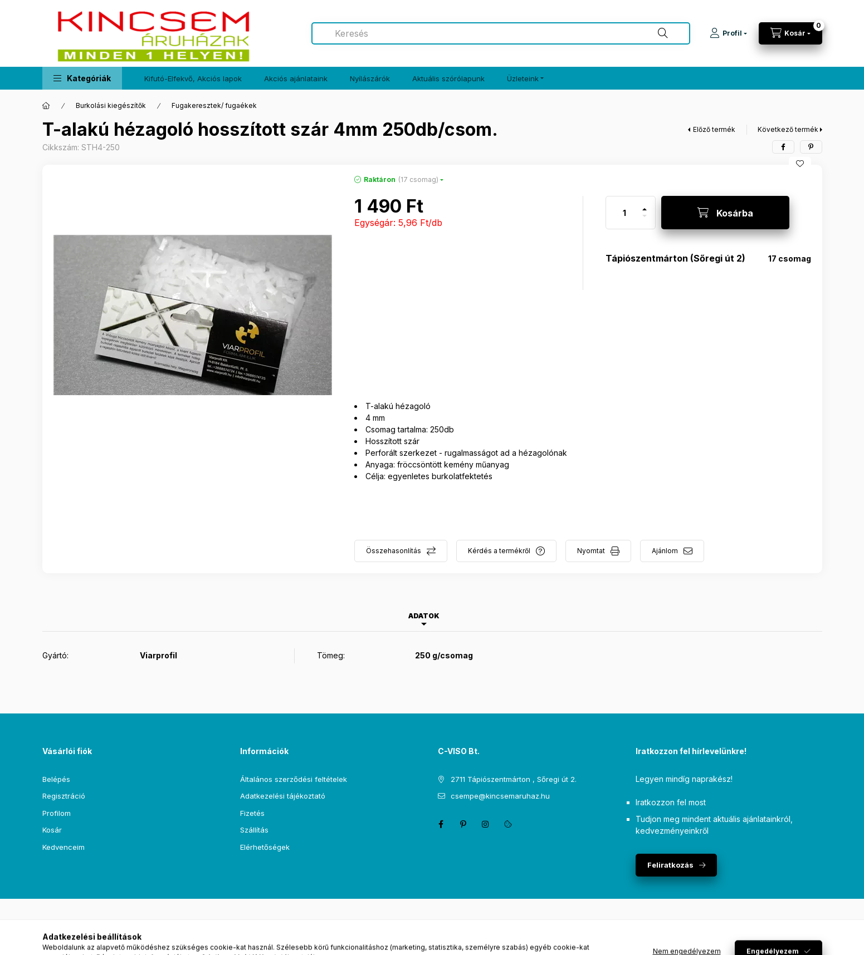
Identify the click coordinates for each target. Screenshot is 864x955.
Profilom (56, 813)
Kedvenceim (63, 847)
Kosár (52, 829)
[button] (82, 78)
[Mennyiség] (624, 212)
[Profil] (728, 33)
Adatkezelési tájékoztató (282, 795)
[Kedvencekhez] (800, 163)
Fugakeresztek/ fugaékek (214, 105)
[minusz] (644, 221)
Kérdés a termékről (499, 551)
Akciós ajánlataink (296, 78)
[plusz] (644, 204)
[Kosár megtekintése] (790, 33)
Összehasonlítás (393, 551)
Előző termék (714, 129)
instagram (486, 824)
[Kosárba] (725, 212)
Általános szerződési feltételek (293, 779)
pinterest (463, 824)
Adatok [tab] (424, 616)
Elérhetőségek (265, 847)
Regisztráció (63, 795)
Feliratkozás (670, 864)
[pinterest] (811, 147)
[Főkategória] (46, 106)
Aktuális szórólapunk (448, 78)
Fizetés (252, 813)
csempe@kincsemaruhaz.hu (500, 795)
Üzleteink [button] (523, 78)
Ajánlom (665, 551)
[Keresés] (663, 33)
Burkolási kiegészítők (111, 105)
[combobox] (500, 33)
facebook (441, 824)
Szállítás (254, 829)
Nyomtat (591, 551)
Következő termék (788, 129)
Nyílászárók (370, 78)
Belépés (56, 779)
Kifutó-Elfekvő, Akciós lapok (193, 78)
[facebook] (783, 147)
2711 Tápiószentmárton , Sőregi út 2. (514, 779)
